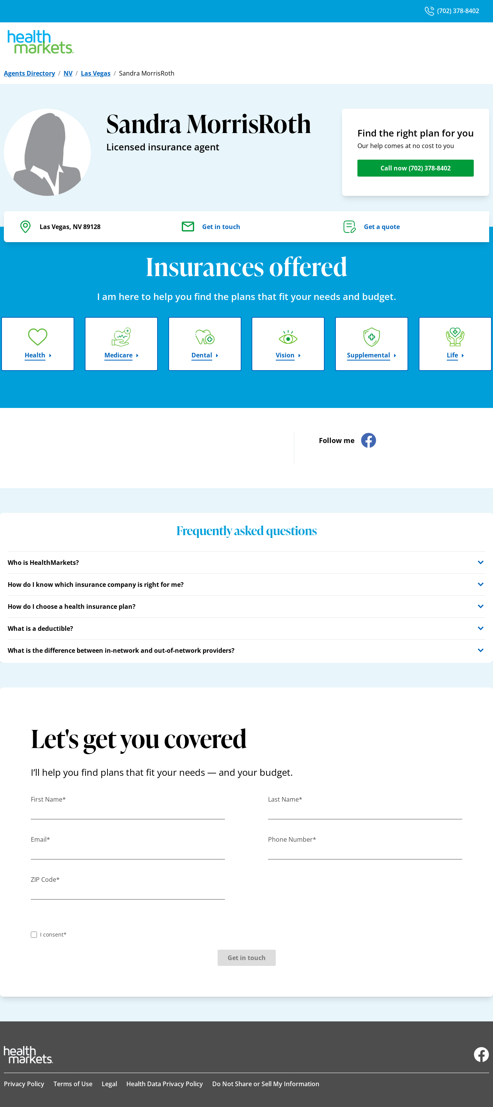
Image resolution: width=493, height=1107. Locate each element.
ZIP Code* (45, 879)
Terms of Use (73, 1084)
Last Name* (285, 799)
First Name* (48, 799)
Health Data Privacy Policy (164, 1084)
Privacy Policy (24, 1084)
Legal (109, 1084)
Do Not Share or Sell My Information (265, 1084)
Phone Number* (292, 839)
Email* (40, 839)
